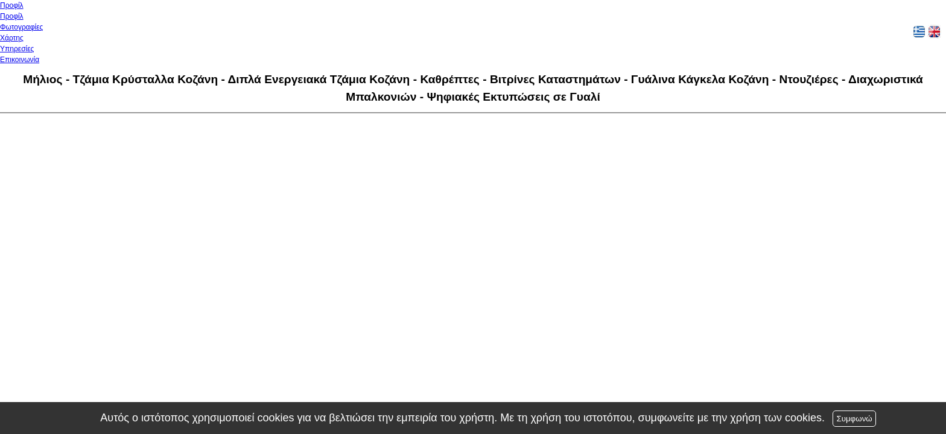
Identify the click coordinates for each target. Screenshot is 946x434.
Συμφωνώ (854, 418)
